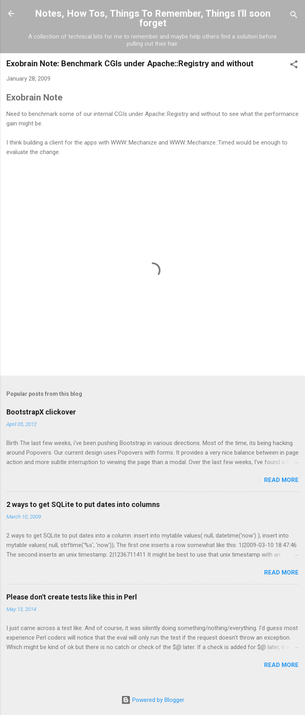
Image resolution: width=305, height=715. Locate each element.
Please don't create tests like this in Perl (71, 597)
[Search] (294, 16)
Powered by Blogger (152, 699)
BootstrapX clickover (41, 412)
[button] (294, 66)
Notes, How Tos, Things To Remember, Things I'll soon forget (152, 18)
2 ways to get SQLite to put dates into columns (83, 504)
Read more (281, 480)
